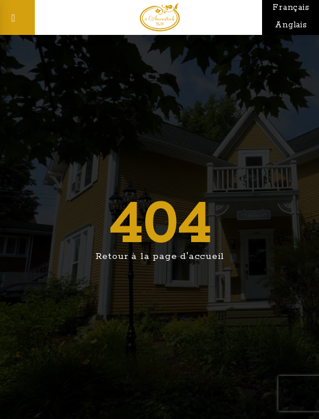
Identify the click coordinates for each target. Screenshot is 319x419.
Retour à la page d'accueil (159, 256)
